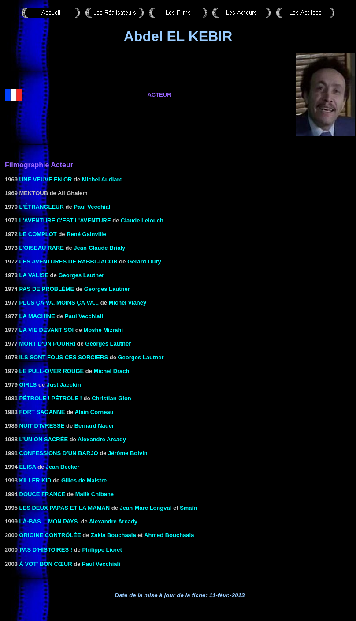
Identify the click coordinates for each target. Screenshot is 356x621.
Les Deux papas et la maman (64, 507)
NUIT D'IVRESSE (42, 425)
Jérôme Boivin (128, 453)
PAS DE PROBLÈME (46, 289)
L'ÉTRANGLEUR (41, 206)
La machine (37, 316)
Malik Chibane (94, 494)
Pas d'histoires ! (45, 549)
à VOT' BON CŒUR (45, 564)
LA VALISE (33, 275)
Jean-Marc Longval (146, 507)
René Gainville (86, 234)
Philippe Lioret (102, 549)
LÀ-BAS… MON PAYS (48, 521)
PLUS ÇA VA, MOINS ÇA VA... (59, 302)
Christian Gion (111, 398)
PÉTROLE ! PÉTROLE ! (50, 398)
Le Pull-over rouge (51, 371)
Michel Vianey (128, 302)
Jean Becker (63, 466)
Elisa (27, 466)
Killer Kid (35, 480)
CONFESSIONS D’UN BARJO (58, 453)
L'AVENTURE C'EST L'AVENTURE (65, 220)
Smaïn (188, 507)
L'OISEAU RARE (41, 248)
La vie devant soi (46, 330)
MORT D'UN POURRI (47, 343)
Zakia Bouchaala (113, 535)
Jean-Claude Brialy (99, 248)
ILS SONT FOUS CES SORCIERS (63, 357)
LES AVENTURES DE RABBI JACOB (68, 261)
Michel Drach (112, 371)
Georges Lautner (81, 275)
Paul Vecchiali (93, 206)
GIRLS (28, 384)
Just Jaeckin (64, 384)
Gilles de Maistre (84, 480)
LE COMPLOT (38, 234)
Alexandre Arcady (102, 439)
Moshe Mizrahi (103, 330)
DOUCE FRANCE (42, 494)
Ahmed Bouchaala (169, 535)
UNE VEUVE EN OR (45, 179)
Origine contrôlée (50, 535)
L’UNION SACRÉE (43, 439)
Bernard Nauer (94, 425)
